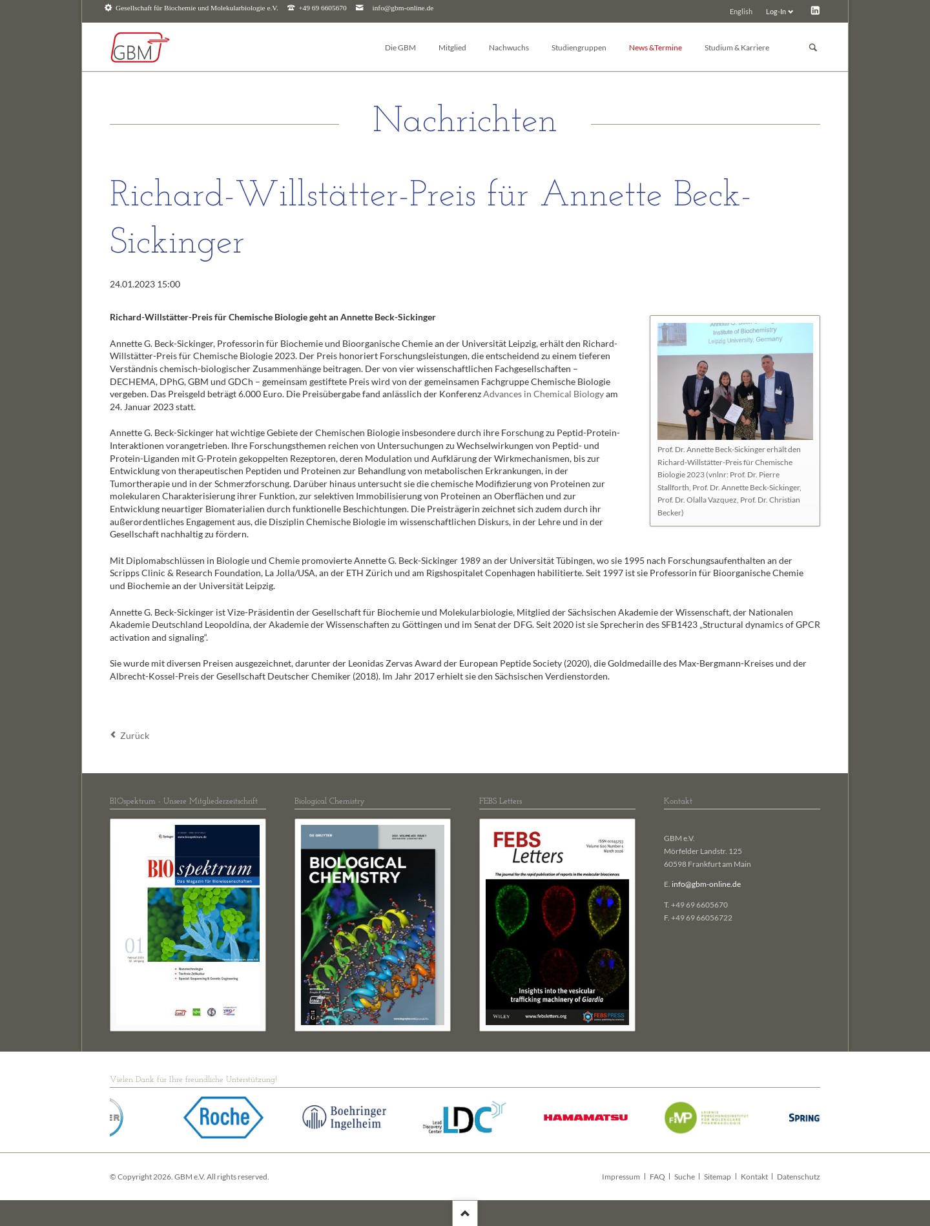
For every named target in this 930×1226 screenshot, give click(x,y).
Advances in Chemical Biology (543, 393)
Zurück (134, 735)
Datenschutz (798, 1176)
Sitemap (717, 1176)
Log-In (776, 11)
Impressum (621, 1176)
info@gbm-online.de (403, 8)
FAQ (657, 1176)
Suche (684, 1176)
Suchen (813, 47)
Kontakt (754, 1176)
